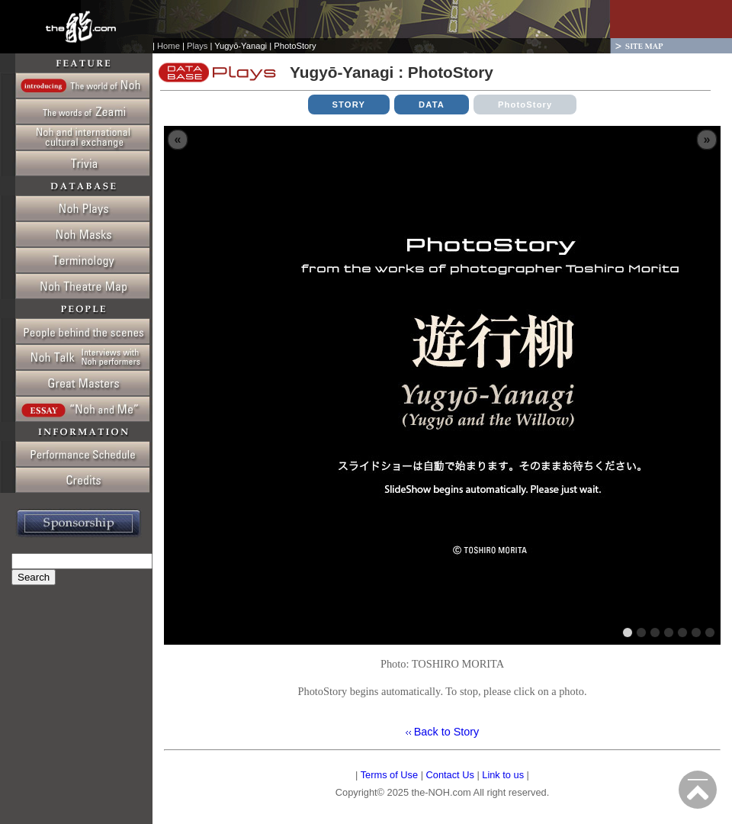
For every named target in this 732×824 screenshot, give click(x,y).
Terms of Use (389, 775)
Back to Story (445, 732)
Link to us (503, 775)
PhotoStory (525, 104)
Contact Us (450, 775)
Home (168, 45)
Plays (197, 45)
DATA (432, 104)
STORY (349, 104)
